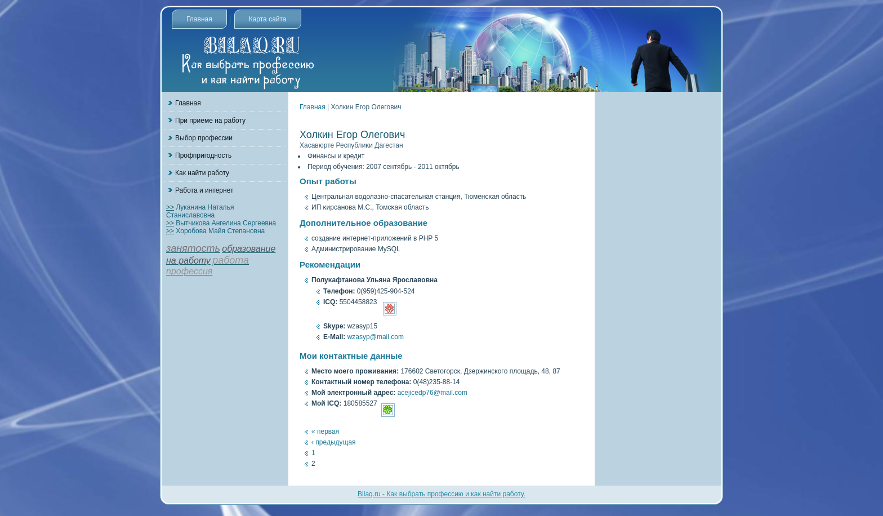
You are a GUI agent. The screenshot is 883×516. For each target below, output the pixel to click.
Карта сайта (268, 19)
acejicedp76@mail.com (432, 393)
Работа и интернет (204, 190)
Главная (199, 19)
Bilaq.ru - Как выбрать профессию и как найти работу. (441, 494)
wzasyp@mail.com (375, 337)
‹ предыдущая (333, 442)
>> (170, 207)
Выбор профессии (204, 138)
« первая (325, 431)
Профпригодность (203, 155)
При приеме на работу (210, 120)
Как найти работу (202, 173)
